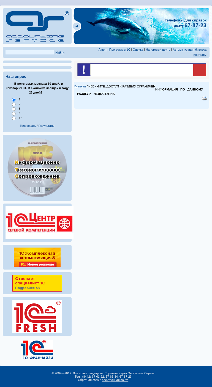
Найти (59, 52)
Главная (80, 86)
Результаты (47, 125)
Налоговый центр (158, 49)
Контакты (199, 54)
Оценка (138, 49)
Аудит (103, 49)
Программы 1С (120, 49)
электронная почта (115, 379)
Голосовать (28, 125)
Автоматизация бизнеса (189, 49)
